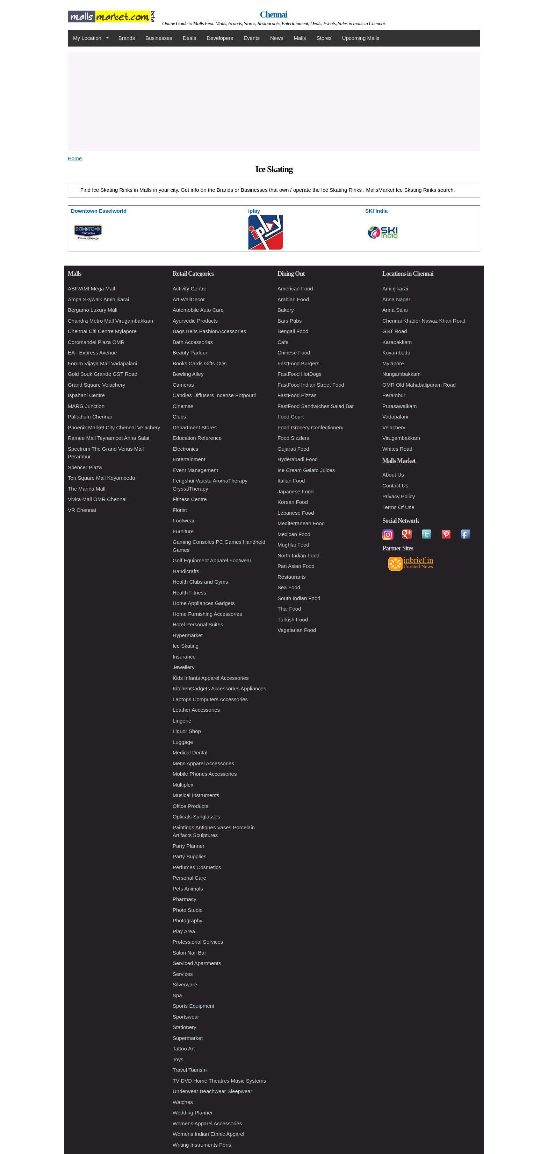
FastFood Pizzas (297, 395)
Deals (189, 38)
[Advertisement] (274, 100)
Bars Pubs (289, 321)
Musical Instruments (196, 795)
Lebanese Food (295, 513)
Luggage (183, 742)
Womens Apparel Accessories (207, 1123)
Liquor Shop (187, 731)
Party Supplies (190, 856)
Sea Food (288, 587)
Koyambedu (396, 353)
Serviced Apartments (197, 963)
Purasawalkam (399, 406)
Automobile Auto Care (198, 310)
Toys (178, 1059)
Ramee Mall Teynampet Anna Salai (108, 438)
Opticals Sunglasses (196, 816)
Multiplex (183, 785)
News (276, 38)
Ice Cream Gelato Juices (306, 470)
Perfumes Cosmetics (197, 867)
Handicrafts (186, 571)
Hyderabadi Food (297, 459)
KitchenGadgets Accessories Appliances (219, 688)
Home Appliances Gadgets (204, 603)
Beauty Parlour (190, 353)
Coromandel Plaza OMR (96, 342)
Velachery (393, 427)
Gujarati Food (293, 449)
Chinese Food (293, 353)
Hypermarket (188, 635)
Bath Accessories (193, 342)
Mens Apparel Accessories (203, 763)
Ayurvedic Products (195, 321)
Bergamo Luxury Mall (92, 310)
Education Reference (197, 438)
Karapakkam (397, 342)
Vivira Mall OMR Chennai (97, 499)
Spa (177, 995)
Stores (324, 38)
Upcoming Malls (361, 38)
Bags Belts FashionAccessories (209, 331)
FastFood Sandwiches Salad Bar (315, 406)
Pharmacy (184, 899)
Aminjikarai (395, 288)
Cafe (283, 342)
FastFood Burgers (298, 363)
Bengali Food (292, 331)
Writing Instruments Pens (202, 1145)
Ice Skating (186, 646)
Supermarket (188, 1038)
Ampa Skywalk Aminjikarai (98, 299)
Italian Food (291, 481)
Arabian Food (293, 299)
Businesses (158, 38)
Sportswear (186, 1017)
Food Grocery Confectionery (310, 427)
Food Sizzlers (293, 438)
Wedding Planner (193, 1113)
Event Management (195, 470)
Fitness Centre (190, 499)
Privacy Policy (398, 496)
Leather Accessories (196, 710)
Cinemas (183, 406)
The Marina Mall (87, 489)
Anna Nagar (396, 299)
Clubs (179, 417)
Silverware (185, 984)
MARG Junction (86, 406)
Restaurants (291, 577)
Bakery (285, 310)
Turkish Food (292, 619)
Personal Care (189, 878)
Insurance (184, 657)
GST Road (394, 331)
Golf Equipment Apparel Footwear (212, 560)
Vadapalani (395, 417)
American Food (295, 288)
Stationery (184, 1027)
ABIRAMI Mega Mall (91, 288)
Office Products (190, 806)
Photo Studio (188, 910)
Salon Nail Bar (189, 953)
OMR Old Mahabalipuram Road (419, 385)
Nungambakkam (401, 374)
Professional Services (198, 942)
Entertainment (189, 459)
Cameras (183, 385)
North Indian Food (298, 555)
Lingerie (182, 721)
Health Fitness (189, 593)
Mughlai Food (293, 545)
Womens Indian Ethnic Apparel (208, 1134)
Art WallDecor (189, 299)
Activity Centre (190, 288)
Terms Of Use (398, 507)
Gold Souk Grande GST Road (102, 374)
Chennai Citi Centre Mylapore (102, 331)
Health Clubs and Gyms (200, 582)
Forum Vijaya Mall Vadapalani (102, 363)
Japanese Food (295, 491)
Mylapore (393, 363)
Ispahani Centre (86, 395)
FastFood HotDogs (299, 374)
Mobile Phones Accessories (205, 774)
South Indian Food (298, 598)
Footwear (184, 520)
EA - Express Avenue (92, 353)
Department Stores (195, 427)
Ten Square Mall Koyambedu (101, 478)
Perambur (393, 395)
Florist (180, 510)
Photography (187, 920)
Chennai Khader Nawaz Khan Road (424, 321)
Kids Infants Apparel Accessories (211, 678)
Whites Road (397, 449)
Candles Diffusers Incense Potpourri (215, 395)
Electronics (185, 449)
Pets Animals (188, 889)
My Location (88, 38)
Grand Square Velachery (96, 385)
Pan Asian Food (296, 566)
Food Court (290, 417)
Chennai (273, 14)
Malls (300, 38)
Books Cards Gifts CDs (199, 363)
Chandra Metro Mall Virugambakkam (110, 321)
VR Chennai (82, 510)
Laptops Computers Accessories (210, 699)
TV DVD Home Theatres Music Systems (219, 1081)
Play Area (184, 931)
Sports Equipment (193, 1006)
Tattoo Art (184, 1048)
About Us (393, 475)
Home (75, 158)
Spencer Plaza (85, 467)
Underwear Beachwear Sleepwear (212, 1091)
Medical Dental (190, 752)
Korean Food (292, 502)
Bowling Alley (188, 374)
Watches (183, 1102)
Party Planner (188, 846)
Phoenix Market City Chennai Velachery (114, 427)
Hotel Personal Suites (198, 624)
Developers (220, 38)
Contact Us (395, 485)
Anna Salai (395, 310)
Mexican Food (293, 534)
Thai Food (289, 609)
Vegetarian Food (296, 630)
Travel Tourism (190, 1070)
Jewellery (184, 667)
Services (183, 974)
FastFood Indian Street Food (310, 385)
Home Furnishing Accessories (207, 614)
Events (252, 38)
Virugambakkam (401, 438)
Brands (126, 38)
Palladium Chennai (90, 417)
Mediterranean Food (301, 523)
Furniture (183, 531)
